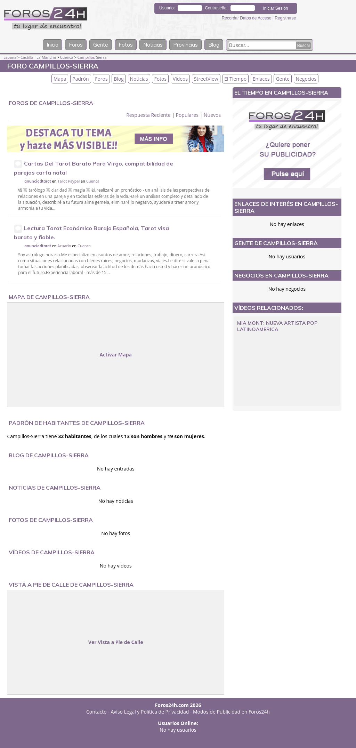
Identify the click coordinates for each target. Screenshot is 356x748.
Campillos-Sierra (92, 57)
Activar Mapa (115, 354)
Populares (187, 115)
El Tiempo (235, 78)
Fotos (126, 44)
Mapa (60, 78)
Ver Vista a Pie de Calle (115, 642)
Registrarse (285, 18)
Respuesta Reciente (148, 115)
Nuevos (212, 115)
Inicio (52, 44)
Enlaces (261, 78)
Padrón (80, 78)
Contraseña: (216, 8)
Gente (100, 44)
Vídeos (180, 78)
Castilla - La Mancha (38, 57)
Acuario (64, 245)
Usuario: (167, 8)
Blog (213, 44)
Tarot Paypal (68, 181)
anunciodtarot (37, 181)
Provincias (185, 44)
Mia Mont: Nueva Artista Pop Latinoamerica (277, 326)
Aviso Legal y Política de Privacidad (150, 711)
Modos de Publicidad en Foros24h (231, 711)
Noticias (153, 44)
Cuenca (66, 57)
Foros (76, 44)
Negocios (306, 78)
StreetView (206, 78)
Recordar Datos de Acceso (247, 18)
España (9, 57)
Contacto (96, 711)
